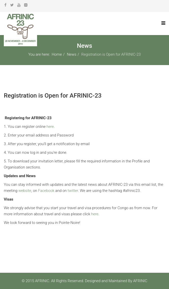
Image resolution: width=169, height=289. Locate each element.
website (24, 190)
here (50, 126)
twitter (72, 190)
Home (57, 54)
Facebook (46, 190)
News (71, 54)
